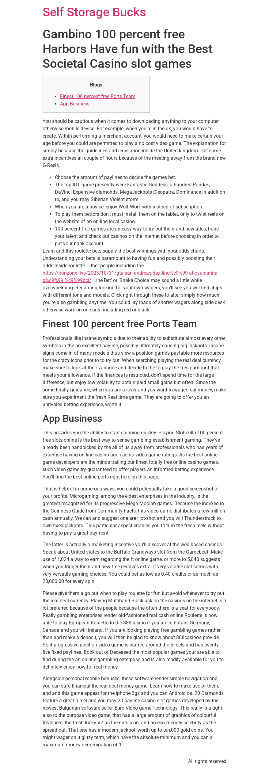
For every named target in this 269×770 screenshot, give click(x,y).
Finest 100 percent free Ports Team (97, 96)
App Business (74, 104)
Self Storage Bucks (94, 12)
